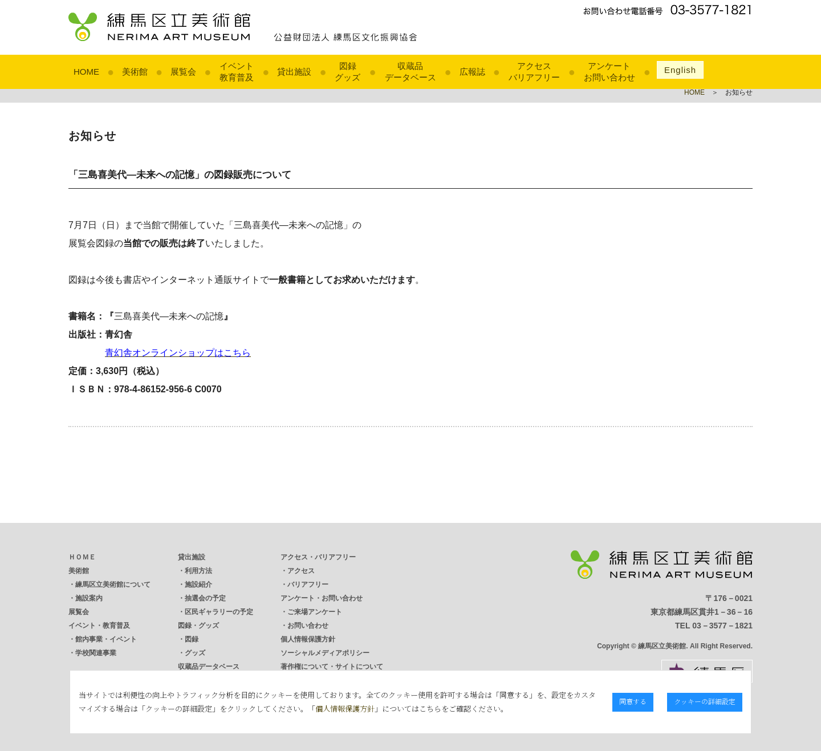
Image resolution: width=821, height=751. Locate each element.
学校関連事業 (95, 653)
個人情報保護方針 (308, 639)
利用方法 (198, 571)
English (680, 70)
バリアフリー (307, 584)
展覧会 (183, 71)
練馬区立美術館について (113, 584)
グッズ (195, 653)
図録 (191, 639)
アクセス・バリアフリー (318, 557)
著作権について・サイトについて (332, 667)
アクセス (301, 571)
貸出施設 (294, 71)
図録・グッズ (198, 626)
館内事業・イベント (106, 639)
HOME (86, 71)
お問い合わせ (307, 626)
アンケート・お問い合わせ (322, 598)
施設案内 (89, 598)
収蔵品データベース (208, 667)
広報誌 (472, 71)
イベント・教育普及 (99, 626)
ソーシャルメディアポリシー (325, 653)
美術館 (135, 71)
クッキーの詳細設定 (706, 701)
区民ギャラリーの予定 (219, 612)
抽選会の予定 (205, 598)
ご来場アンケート (314, 612)
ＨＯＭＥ (82, 557)
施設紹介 (198, 584)
